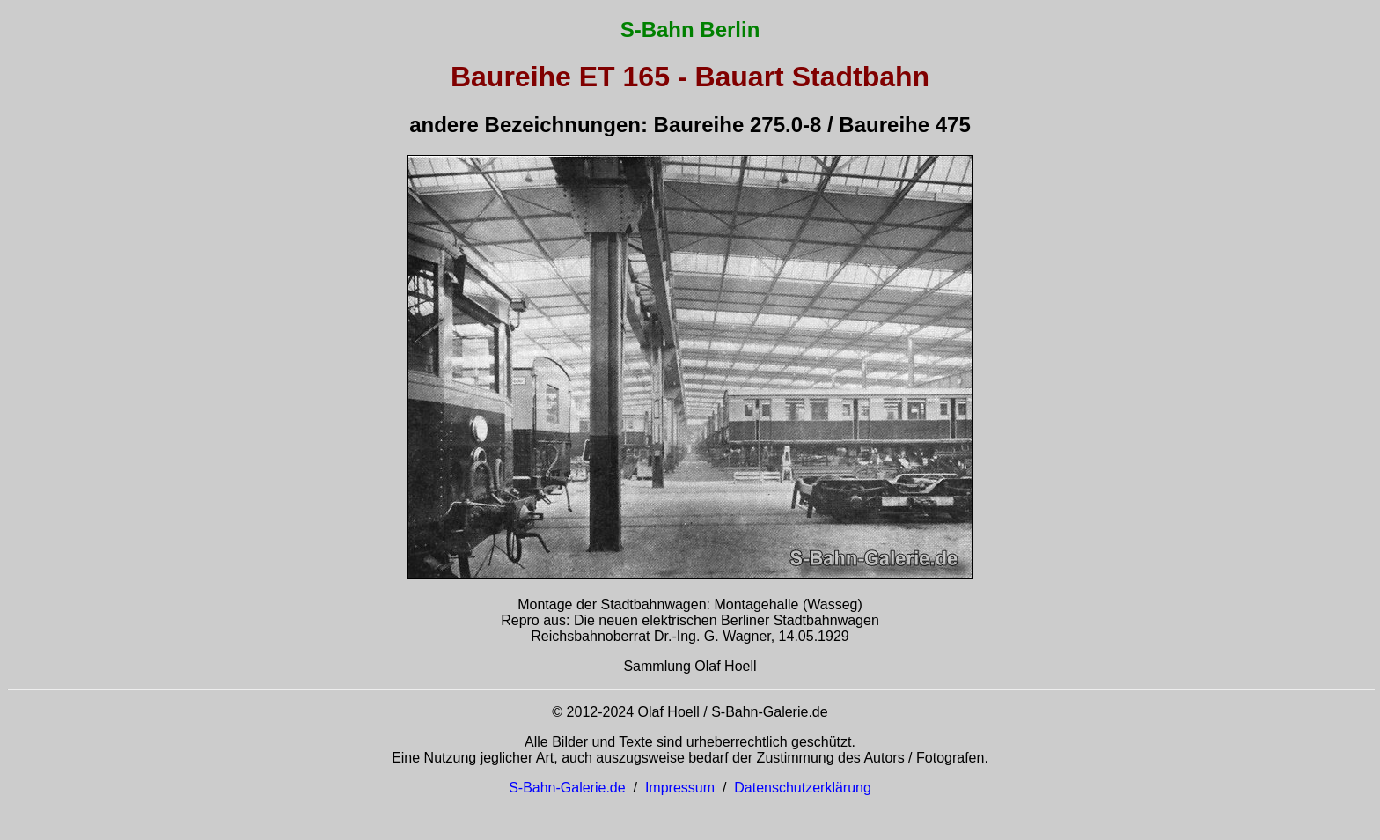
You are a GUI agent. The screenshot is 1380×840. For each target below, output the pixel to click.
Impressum (680, 787)
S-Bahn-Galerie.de (567, 787)
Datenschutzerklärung (802, 787)
